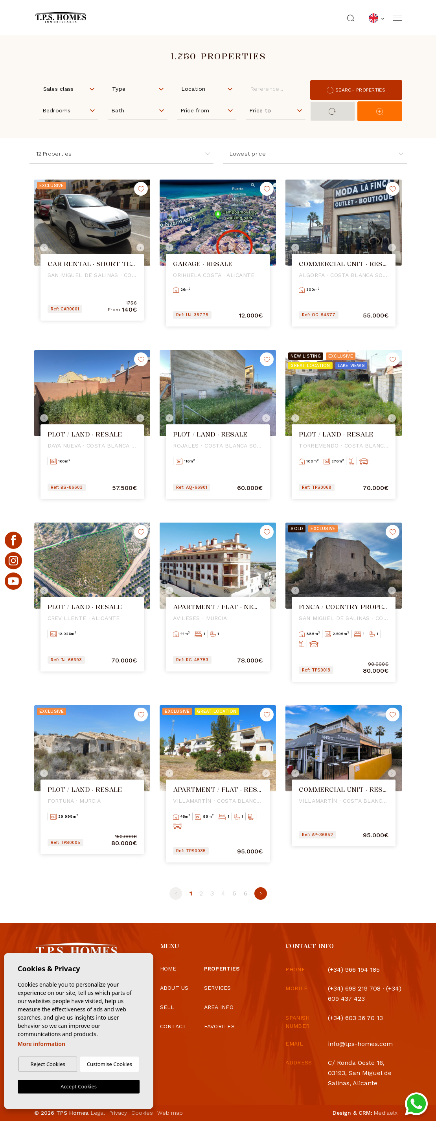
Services (217, 988)
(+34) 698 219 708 (354, 988)
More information (41, 1044)
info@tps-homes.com (360, 1044)
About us (174, 988)
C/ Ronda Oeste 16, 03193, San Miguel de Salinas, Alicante (360, 1073)
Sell (167, 1007)
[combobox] (69, 88)
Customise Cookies (109, 1064)
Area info (219, 1007)
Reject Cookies (47, 1064)
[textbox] (70, 89)
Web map (170, 1113)
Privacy (118, 1113)
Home (168, 968)
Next (142, 247)
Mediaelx (385, 1113)
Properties (222, 968)
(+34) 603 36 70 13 (355, 1018)
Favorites (219, 1026)
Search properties (356, 90)
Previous (42, 247)
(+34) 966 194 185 (354, 969)
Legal (98, 1113)
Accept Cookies (79, 1086)
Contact (173, 1026)
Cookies (142, 1113)
